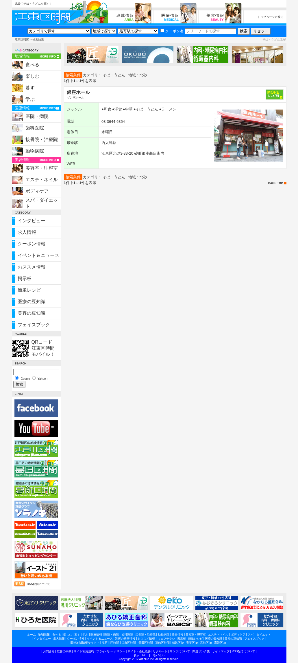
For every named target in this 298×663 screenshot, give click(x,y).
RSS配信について (38, 584)
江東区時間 (22, 39)
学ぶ (30, 99)
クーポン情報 (31, 243)
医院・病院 (37, 116)
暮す (30, 87)
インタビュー (31, 220)
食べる (32, 64)
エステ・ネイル (41, 179)
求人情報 (27, 232)
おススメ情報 (31, 266)
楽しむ (32, 76)
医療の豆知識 (31, 301)
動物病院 (34, 151)
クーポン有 (172, 31)
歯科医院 (34, 127)
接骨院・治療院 (41, 139)
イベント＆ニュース (38, 255)
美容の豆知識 (31, 313)
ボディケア (37, 191)
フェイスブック (34, 324)
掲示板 (25, 278)
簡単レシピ (29, 290)
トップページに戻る (271, 16)
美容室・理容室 (41, 168)
